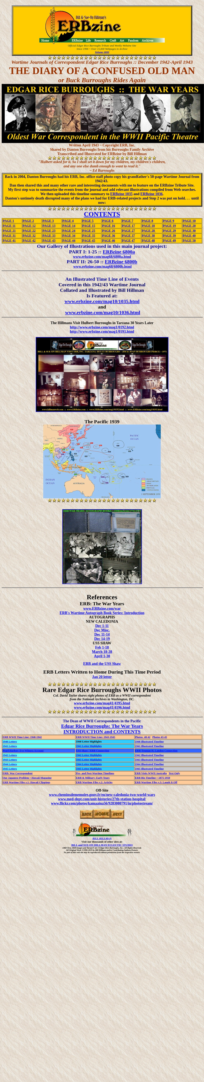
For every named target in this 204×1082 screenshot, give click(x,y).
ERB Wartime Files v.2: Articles (94, 782)
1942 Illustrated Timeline (149, 755)
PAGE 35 (88, 235)
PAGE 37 (128, 235)
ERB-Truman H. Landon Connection (156, 750)
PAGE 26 (108, 230)
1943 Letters (10, 759)
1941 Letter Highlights (89, 746)
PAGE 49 (169, 240)
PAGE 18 (148, 225)
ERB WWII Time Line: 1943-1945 (95, 737)
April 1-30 (102, 656)
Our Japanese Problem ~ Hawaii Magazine (27, 777)
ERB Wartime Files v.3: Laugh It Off (156, 782)
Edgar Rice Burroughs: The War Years (102, 726)
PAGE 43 (48, 240)
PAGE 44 (68, 240)
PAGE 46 (108, 240)
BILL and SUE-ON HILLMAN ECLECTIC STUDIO (102, 845)
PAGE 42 (29, 240)
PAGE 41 (9, 240)
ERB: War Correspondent (17, 773)
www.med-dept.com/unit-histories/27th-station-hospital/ (102, 799)
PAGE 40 (189, 235)
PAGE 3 (48, 221)
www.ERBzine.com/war (102, 609)
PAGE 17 (128, 225)
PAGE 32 (29, 235)
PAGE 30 (189, 230)
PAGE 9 (168, 221)
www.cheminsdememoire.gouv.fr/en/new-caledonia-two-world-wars (102, 795)
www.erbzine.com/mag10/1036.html (102, 312)
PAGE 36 (108, 235)
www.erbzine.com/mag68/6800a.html (102, 257)
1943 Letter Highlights (89, 759)
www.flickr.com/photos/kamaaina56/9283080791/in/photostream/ (102, 803)
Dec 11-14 (102, 634)
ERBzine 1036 (151, 194)
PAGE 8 (147, 221)
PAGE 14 (68, 225)
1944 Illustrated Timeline (149, 764)
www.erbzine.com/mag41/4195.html (102, 703)
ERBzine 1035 (121, 194)
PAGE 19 (169, 225)
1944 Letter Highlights (89, 764)
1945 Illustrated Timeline (149, 768)
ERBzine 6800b (121, 261)
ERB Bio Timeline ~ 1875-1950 (152, 777)
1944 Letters (10, 764)
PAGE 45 (88, 240)
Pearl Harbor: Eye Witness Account (23, 750)
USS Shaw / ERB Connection (92, 750)
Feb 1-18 (102, 647)
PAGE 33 (48, 235)
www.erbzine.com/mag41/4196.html (102, 707)
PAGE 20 (189, 225)
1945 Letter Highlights (89, 768)
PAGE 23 (48, 230)
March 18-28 (102, 652)
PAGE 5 (88, 221)
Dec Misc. (102, 630)
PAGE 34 (68, 235)
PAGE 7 (127, 221)
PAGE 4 (68, 221)
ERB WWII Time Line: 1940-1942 (22, 737)
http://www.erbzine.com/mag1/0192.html (102, 327)
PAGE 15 (88, 225)
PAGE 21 (9, 230)
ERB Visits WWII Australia (151, 773)
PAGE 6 (107, 221)
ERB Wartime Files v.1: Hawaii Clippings (26, 782)
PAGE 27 (128, 230)
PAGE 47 (128, 240)
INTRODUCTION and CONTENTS (102, 731)
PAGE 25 (88, 230)
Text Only (174, 773)
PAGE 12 (29, 225)
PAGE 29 (169, 230)
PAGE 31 (9, 235)
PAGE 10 (189, 221)
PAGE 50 (189, 240)
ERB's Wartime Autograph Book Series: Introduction (102, 613)
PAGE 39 (169, 235)
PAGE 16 (108, 225)
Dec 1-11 (102, 626)
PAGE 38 (148, 235)
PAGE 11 (9, 225)
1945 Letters (10, 768)
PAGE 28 (148, 230)
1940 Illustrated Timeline (149, 741)
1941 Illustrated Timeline (149, 746)
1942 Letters (10, 755)
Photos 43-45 (159, 737)
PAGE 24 (68, 230)
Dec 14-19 (102, 639)
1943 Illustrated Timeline (149, 759)
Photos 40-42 (142, 737)
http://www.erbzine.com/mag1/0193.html (102, 331)
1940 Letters (10, 741)
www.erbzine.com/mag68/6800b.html (102, 266)
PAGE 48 (148, 240)
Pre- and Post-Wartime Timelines (95, 773)
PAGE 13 (48, 225)
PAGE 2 (28, 221)
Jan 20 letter (102, 677)
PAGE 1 (8, 221)
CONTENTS (102, 214)
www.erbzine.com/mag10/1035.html (102, 301)
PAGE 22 (29, 230)
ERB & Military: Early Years (93, 777)
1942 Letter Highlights (89, 755)
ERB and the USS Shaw (102, 664)
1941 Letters (10, 746)
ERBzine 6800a (119, 251)
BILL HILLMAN (101, 838)
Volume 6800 (102, 52)
